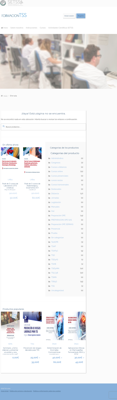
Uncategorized (57, 290)
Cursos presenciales (59, 176)
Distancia (55, 193)
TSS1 (32, 328)
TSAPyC (54, 251)
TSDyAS (54, 259)
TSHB (53, 264)
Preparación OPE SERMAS (62, 224)
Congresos (55, 163)
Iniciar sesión (69, 16)
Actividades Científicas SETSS (60, 28)
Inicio (4, 28)
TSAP (53, 246)
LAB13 (10, 164)
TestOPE (54, 242)
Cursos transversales (60, 185)
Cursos (43, 28)
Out (52, 211)
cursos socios (57, 180)
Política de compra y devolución (21, 391)
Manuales (55, 207)
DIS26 (54, 328)
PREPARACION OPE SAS (61, 220)
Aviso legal (5, 391)
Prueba (54, 233)
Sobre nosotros (17, 28)
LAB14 (32, 164)
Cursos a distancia (58, 167)
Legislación (56, 202)
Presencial (55, 229)
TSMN (53, 277)
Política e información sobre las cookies (47, 391)
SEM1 (10, 328)
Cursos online (57, 171)
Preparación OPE (58, 215)
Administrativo (57, 158)
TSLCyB (54, 273)
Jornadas (55, 198)
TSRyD (54, 282)
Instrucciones (31, 28)
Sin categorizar (57, 237)
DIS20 (76, 328)
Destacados (56, 189)
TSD (53, 255)
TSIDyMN (55, 268)
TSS (53, 286)
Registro (81, 16)
